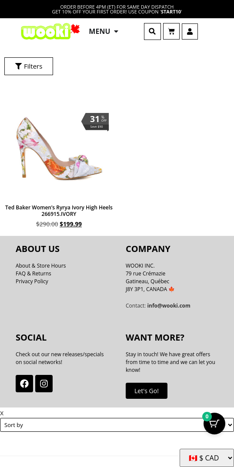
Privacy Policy (32, 281)
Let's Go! (146, 391)
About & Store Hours (41, 265)
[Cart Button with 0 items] (214, 423)
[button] (152, 31)
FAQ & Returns (33, 273)
